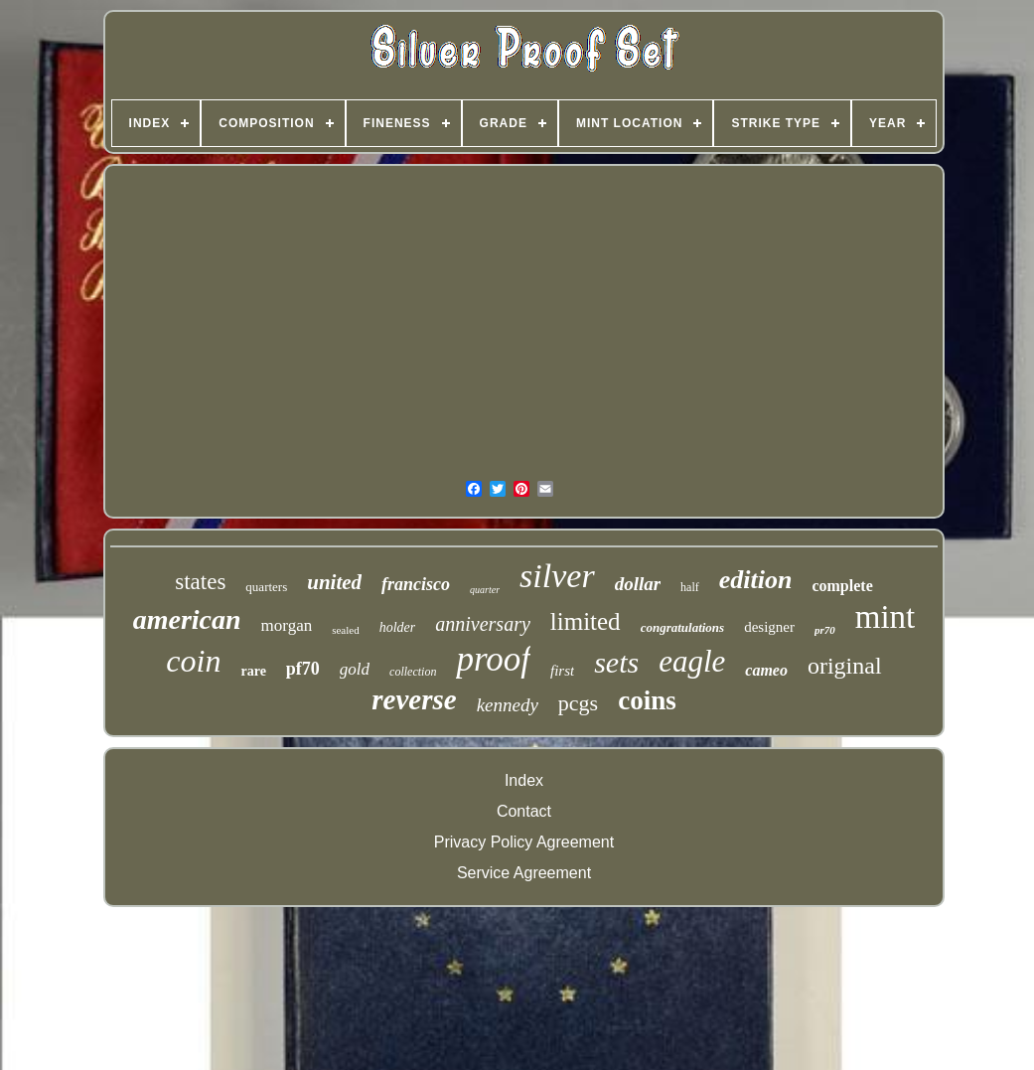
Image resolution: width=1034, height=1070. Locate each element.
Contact (524, 811)
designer (769, 627)
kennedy (507, 704)
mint (885, 617)
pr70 (824, 630)
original (845, 666)
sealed (345, 630)
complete (842, 585)
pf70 (303, 669)
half (689, 587)
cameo (766, 670)
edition (756, 579)
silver (557, 575)
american (187, 619)
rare (252, 671)
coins (647, 700)
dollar (638, 583)
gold (354, 669)
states (200, 581)
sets (616, 662)
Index (524, 780)
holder (397, 627)
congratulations (683, 627)
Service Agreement (524, 872)
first (562, 671)
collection (412, 672)
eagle (692, 661)
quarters (266, 586)
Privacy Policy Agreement (524, 842)
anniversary (482, 624)
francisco (415, 584)
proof (493, 659)
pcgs (578, 702)
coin (193, 661)
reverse (413, 699)
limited (585, 621)
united (334, 582)
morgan (287, 625)
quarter (485, 589)
